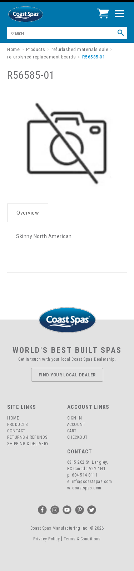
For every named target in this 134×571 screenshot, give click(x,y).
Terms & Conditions (82, 538)
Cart (72, 430)
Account (76, 424)
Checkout (77, 437)
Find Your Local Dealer (67, 374)
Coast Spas (37, 14)
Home (13, 418)
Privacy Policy (46, 538)
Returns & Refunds (27, 437)
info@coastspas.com (92, 481)
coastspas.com (86, 487)
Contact (16, 430)
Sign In (74, 418)
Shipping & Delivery (28, 443)
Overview (27, 213)
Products (17, 424)
